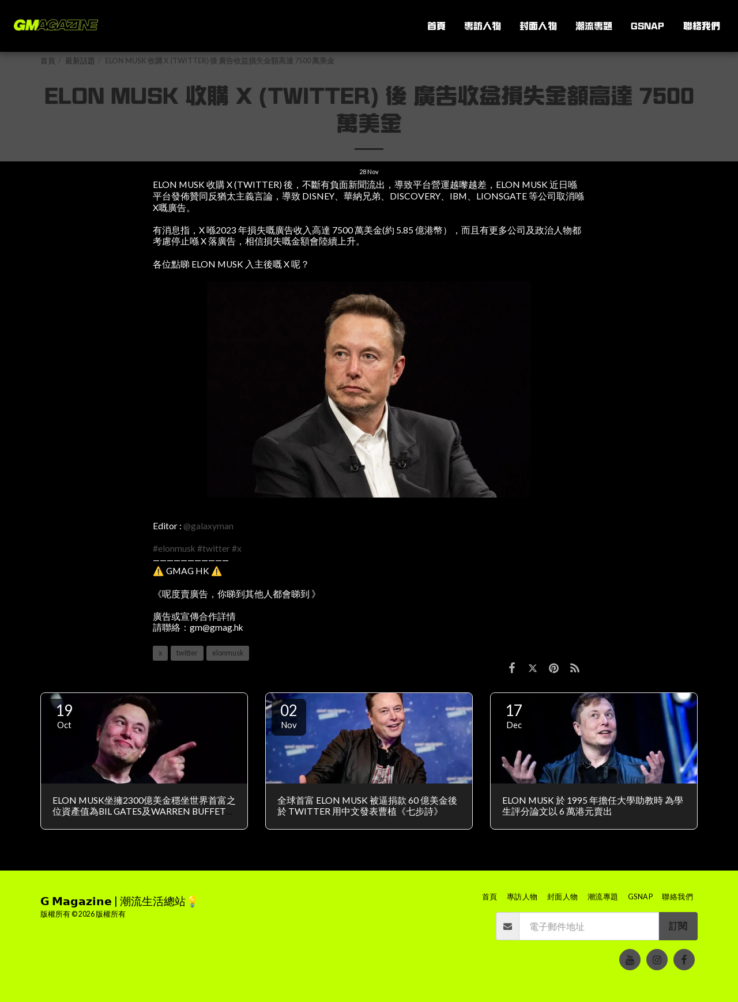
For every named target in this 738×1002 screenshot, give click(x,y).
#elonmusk (174, 548)
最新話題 (80, 60)
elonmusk (227, 653)
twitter (187, 653)
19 (64, 715)
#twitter (213, 548)
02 (289, 715)
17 (513, 715)
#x (237, 548)
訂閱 (678, 926)
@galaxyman (208, 526)
